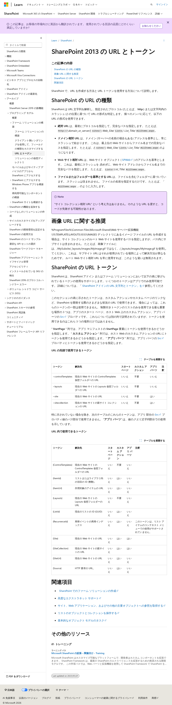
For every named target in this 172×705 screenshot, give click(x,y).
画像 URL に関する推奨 (66, 73)
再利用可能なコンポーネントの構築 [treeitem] (27, 195)
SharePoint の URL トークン (68, 78)
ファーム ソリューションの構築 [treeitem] (29, 133)
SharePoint (66, 40)
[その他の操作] (164, 40)
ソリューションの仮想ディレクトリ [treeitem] (29, 160)
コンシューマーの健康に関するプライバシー (108, 697)
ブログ (45, 697)
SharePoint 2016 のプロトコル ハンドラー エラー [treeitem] (26, 282)
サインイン (162, 4)
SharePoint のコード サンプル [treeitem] (25, 239)
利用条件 (143, 697)
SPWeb (126, 159)
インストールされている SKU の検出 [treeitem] (26, 273)
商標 (154, 697)
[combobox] (23, 45)
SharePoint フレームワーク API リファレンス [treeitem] (26, 333)
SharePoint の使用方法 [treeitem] (21, 234)
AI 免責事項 (9, 697)
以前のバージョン (28, 697)
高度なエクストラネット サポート (78, 598)
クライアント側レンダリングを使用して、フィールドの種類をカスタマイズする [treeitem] (29, 144)
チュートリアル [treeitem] (15, 326)
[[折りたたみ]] (41, 38)
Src (62, 316)
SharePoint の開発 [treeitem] (16, 51)
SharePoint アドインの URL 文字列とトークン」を (112, 285)
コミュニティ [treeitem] (14, 317)
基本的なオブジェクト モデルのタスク (81, 620)
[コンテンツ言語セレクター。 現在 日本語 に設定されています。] (9, 690)
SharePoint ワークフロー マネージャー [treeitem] (26, 250)
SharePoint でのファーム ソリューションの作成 (87, 590)
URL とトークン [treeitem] (23, 153)
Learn (54, 40)
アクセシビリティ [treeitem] (18, 266)
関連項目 (58, 82)
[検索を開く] (151, 5)
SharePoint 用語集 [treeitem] (16, 312)
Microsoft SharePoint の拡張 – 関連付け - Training (77, 653)
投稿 (57, 697)
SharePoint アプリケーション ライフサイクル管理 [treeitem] (26, 259)
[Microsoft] (6, 4)
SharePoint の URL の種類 (67, 69)
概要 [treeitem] (11, 103)
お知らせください (151, 25)
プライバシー (71, 697)
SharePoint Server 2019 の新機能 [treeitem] (26, 108)
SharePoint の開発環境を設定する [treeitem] (27, 229)
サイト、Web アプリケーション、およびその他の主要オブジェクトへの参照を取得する (110, 605)
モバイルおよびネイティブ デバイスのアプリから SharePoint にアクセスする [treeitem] (27, 171)
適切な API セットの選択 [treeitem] (22, 243)
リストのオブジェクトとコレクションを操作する (87, 613)
